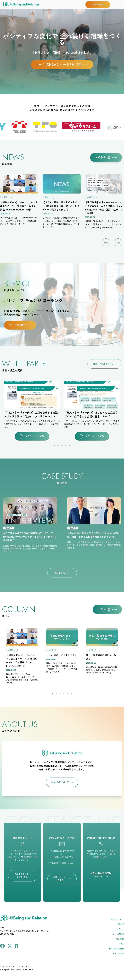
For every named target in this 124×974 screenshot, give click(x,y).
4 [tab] (66, 446)
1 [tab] (54, 446)
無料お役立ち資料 (116, 949)
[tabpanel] (32, 411)
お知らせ (120, 924)
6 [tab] (71, 694)
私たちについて (117, 919)
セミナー (120, 929)
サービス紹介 (118, 934)
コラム (121, 944)
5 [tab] (69, 446)
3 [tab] (62, 446)
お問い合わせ (118, 954)
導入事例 (120, 939)
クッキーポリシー (24, 966)
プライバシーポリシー (7, 966)
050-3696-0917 (101, 873)
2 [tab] (58, 446)
